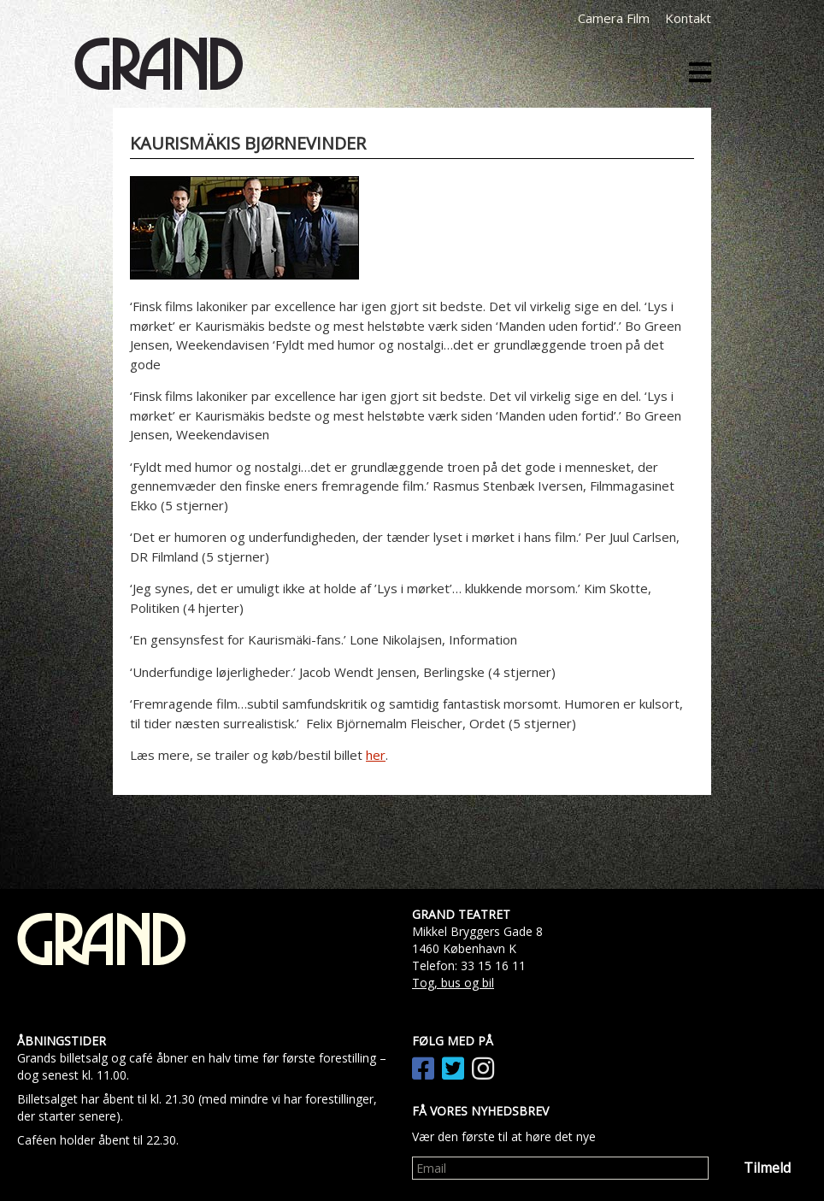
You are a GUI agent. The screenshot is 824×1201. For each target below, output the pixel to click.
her (376, 754)
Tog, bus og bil (453, 982)
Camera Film (614, 17)
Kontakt (688, 17)
